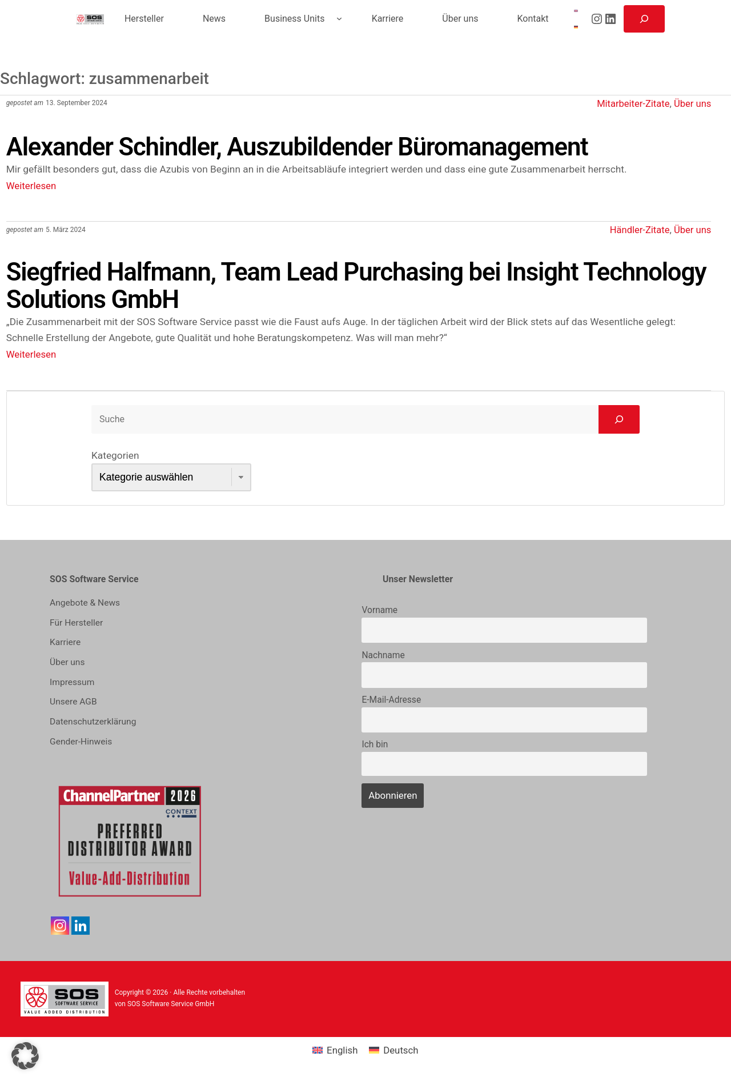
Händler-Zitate (636, 229)
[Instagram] (60, 926)
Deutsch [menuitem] (401, 1050)
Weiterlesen (32, 185)
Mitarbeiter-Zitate (630, 103)
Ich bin (375, 748)
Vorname (379, 613)
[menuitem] (575, 11)
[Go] (619, 422)
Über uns (691, 103)
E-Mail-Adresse (391, 703)
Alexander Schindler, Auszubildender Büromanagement (318, 146)
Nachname (383, 658)
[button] (25, 1056)
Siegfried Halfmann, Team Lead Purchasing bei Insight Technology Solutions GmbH (313, 288)
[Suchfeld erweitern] (644, 19)
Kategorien (115, 459)
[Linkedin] (80, 926)
